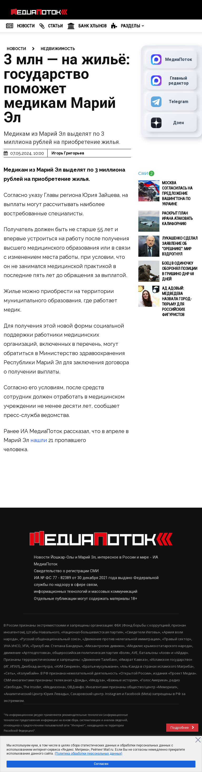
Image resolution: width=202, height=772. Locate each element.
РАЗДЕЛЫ (127, 26)
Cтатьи (51, 26)
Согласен (101, 764)
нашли (39, 440)
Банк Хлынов (87, 26)
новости (16, 48)
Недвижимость (58, 48)
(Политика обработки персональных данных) (88, 753)
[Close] (198, 739)
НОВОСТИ (20, 26)
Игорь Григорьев (68, 153)
